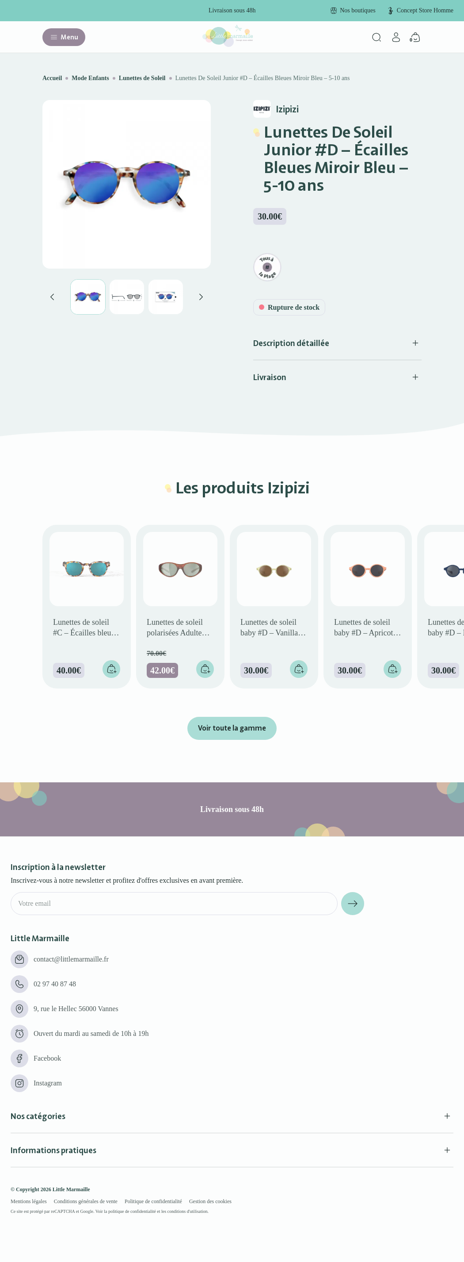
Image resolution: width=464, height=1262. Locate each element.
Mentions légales (29, 1201)
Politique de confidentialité (153, 1201)
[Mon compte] (396, 37)
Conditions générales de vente (86, 1201)
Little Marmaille (71, 1189)
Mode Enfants (90, 78)
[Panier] (415, 37)
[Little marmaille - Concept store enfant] (227, 44)
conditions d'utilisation (187, 1211)
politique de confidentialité (132, 1211)
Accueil (52, 78)
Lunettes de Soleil (142, 78)
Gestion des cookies (210, 1201)
